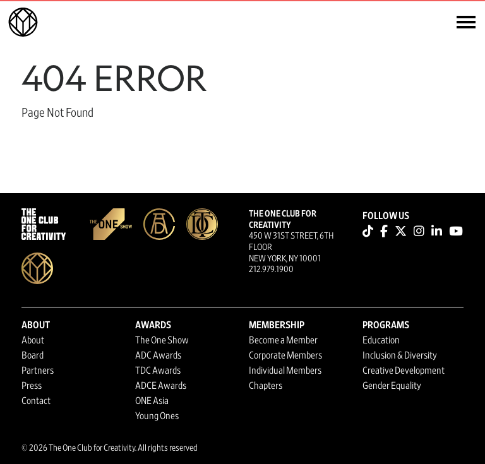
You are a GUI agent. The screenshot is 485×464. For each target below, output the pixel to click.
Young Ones (157, 416)
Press (31, 386)
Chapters (265, 386)
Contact (36, 401)
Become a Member (283, 340)
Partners (37, 371)
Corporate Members (285, 355)
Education (381, 340)
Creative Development (403, 371)
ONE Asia (152, 401)
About (32, 340)
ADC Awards (158, 355)
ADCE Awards (160, 386)
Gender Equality (391, 386)
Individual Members (285, 371)
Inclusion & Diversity (399, 355)
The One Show (162, 340)
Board (32, 355)
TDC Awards (158, 371)
